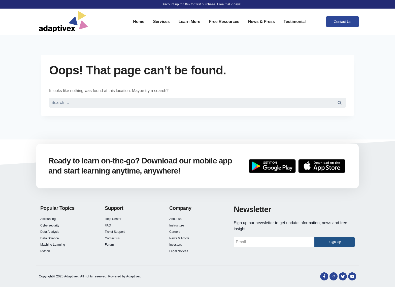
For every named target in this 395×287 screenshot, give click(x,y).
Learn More (189, 21)
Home (138, 21)
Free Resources (224, 21)
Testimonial (295, 21)
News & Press (261, 21)
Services (161, 21)
